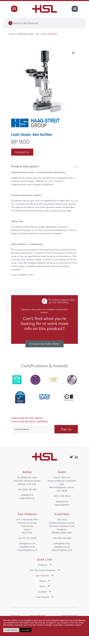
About (44, 581)
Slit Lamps (41, 33)
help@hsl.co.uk (27, 546)
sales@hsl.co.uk (27, 543)
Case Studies (44, 597)
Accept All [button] (26, 630)
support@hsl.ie (27, 498)
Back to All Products (23, 23)
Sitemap (73, 615)
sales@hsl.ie (27, 494)
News (44, 586)
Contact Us (22, 152)
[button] (73, 53)
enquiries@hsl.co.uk (27, 550)
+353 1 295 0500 (62, 496)
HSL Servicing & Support (44, 570)
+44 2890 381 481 (27, 489)
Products (44, 564)
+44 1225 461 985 (62, 538)
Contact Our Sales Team (45, 343)
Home (11, 33)
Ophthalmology (25, 33)
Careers (44, 591)
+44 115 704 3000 (27, 538)
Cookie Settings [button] (11, 630)
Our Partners (44, 575)
